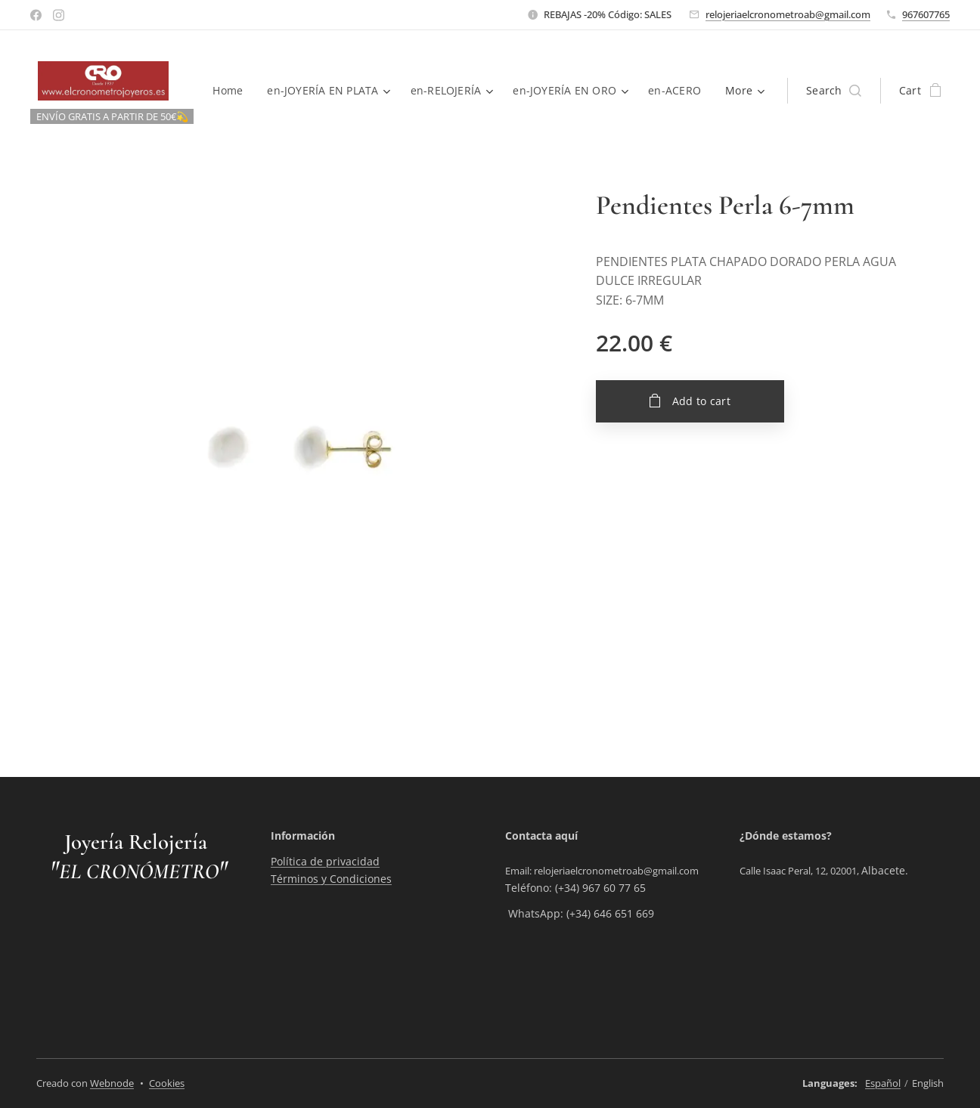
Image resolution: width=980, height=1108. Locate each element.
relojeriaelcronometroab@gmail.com (788, 14)
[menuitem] (307, 91)
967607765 (926, 14)
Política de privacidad (325, 862)
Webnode (112, 1083)
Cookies (167, 1083)
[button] (833, 91)
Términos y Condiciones (331, 878)
